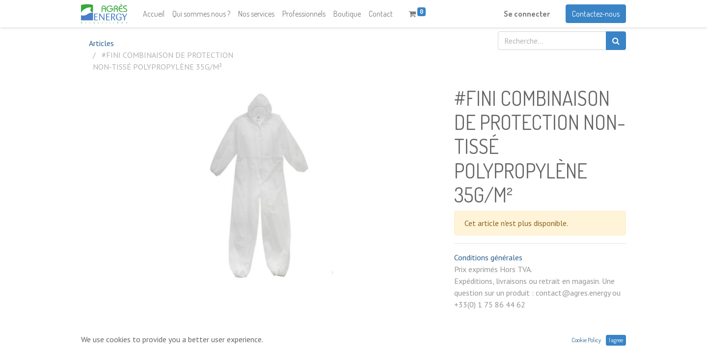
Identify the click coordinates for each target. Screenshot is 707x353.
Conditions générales (488, 257)
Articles (101, 43)
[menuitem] (153, 14)
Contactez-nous (596, 14)
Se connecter (527, 14)
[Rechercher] (616, 40)
